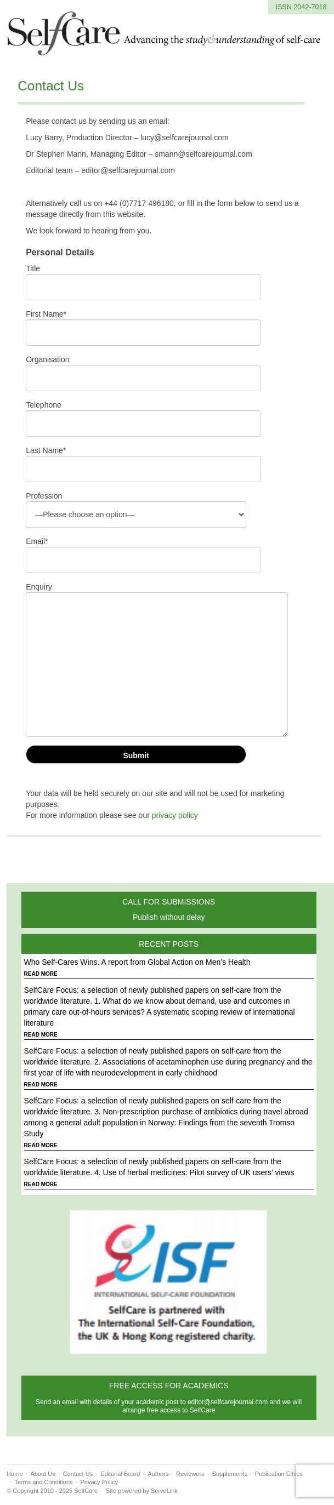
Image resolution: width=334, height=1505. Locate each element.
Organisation (47, 359)
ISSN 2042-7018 (300, 7)
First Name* (46, 314)
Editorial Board (120, 1473)
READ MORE (41, 974)
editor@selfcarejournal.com (228, 1402)
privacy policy (175, 815)
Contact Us (51, 85)
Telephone (43, 404)
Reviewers (190, 1473)
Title (33, 268)
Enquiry (39, 586)
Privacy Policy (99, 1482)
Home (14, 1473)
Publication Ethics (279, 1473)
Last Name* (46, 450)
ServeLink (164, 1490)
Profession (44, 495)
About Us (43, 1473)
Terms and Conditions (43, 1482)
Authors (158, 1473)
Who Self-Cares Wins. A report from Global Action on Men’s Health (137, 962)
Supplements (229, 1473)
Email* (37, 541)
